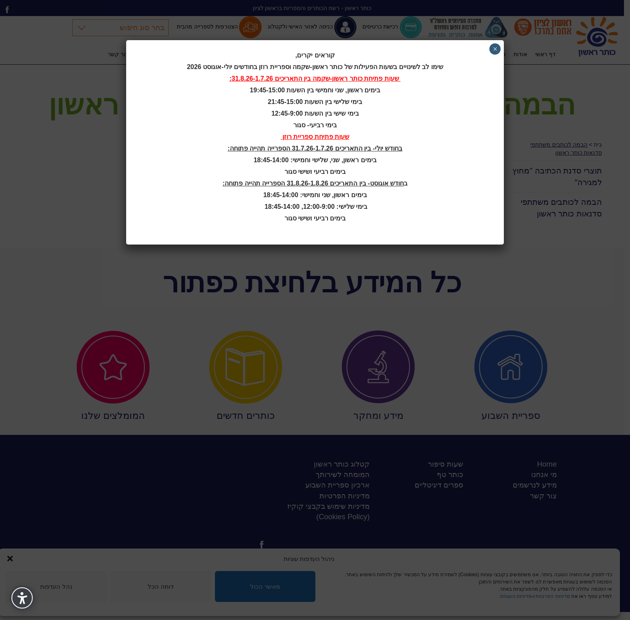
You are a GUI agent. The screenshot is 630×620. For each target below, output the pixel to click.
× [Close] (495, 49)
